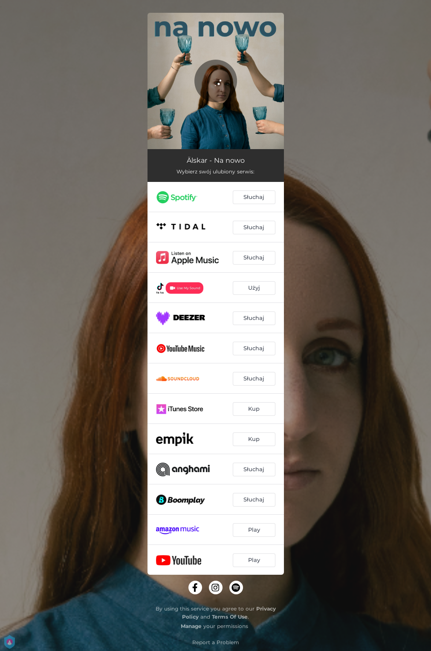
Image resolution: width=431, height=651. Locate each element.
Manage (191, 626)
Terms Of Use (230, 617)
